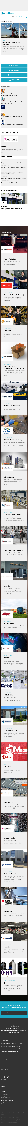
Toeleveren (5, 40)
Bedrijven (3, 1081)
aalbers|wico (8, 802)
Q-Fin (6, 983)
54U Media (7, 766)
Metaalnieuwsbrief (14, 75)
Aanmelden (3, 1079)
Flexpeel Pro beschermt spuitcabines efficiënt (12, 163)
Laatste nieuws (6, 156)
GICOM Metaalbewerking (13, 440)
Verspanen (6, 403)
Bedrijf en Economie (6, 170)
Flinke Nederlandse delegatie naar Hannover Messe (13, 178)
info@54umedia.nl (7, 1102)
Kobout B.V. (7, 330)
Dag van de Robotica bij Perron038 (9, 183)
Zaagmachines (7, 944)
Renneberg (7, 586)
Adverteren (14, 80)
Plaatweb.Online (10, 259)
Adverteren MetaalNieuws (7, 1117)
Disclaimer (20, 1120)
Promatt (7, 947)
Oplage (5, 764)
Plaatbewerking (8, 256)
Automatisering (5, 165)
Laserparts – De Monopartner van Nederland (14, 367)
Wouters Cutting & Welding (14, 295)
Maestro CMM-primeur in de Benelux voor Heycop (13, 167)
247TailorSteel (9, 695)
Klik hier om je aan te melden (14, 1012)
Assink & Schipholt (10, 731)
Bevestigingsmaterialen (10, 328)
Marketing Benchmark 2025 (8, 110)
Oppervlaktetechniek (7, 160)
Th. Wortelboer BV (10, 874)
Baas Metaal (8, 911)
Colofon (18, 1117)
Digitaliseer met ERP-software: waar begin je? (12, 124)
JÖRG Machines (9, 623)
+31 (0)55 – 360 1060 (7, 1100)
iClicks (2, 1114)
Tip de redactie (14, 65)
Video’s (2, 1084)
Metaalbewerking (8, 512)
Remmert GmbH (7, 146)
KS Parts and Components (13, 514)
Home (2, 21)
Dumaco (6, 657)
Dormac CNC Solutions (12, 405)
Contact (3, 1086)
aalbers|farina (9, 477)
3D (1, 1071)
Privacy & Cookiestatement (8, 1120)
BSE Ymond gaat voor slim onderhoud (11, 43)
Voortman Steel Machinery (13, 550)
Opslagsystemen (8, 475)
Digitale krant (14, 70)
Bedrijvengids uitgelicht (10, 132)
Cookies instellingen (12, 1122)
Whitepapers (6, 87)
